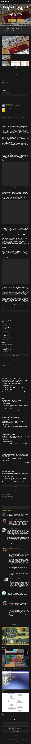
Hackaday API (11, 739)
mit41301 (4, 647)
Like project (20, 20)
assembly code (14, 198)
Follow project (12, 20)
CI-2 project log (4, 365)
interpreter (23, 95)
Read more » (4, 308)
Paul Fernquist (9, 591)
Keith (3, 714)
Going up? (15, 735)
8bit (5, 95)
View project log (15, 486)
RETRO (18, 95)
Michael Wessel (5, 669)
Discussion (18, 33)
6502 (3, 95)
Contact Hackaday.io (12, 738)
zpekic (8, 528)
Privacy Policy (5, 739)
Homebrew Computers (10, 108)
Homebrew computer (12, 95)
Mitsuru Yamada (15, 17)
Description (6, 30)
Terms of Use (24, 738)
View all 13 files (15, 355)
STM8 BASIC (4, 690)
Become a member (8, 720)
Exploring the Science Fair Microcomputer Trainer (11, 668)
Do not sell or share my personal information (21, 739)
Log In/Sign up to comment (7, 510)
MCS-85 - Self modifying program (8, 646)
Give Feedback (18, 738)
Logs (25, 30)
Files (14, 30)
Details (11, 30)
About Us (6, 738)
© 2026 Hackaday (15, 741)
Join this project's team (6, 83)
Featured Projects (9, 104)
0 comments (15, 366)
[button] (28, 2)
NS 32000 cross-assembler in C (8, 712)
